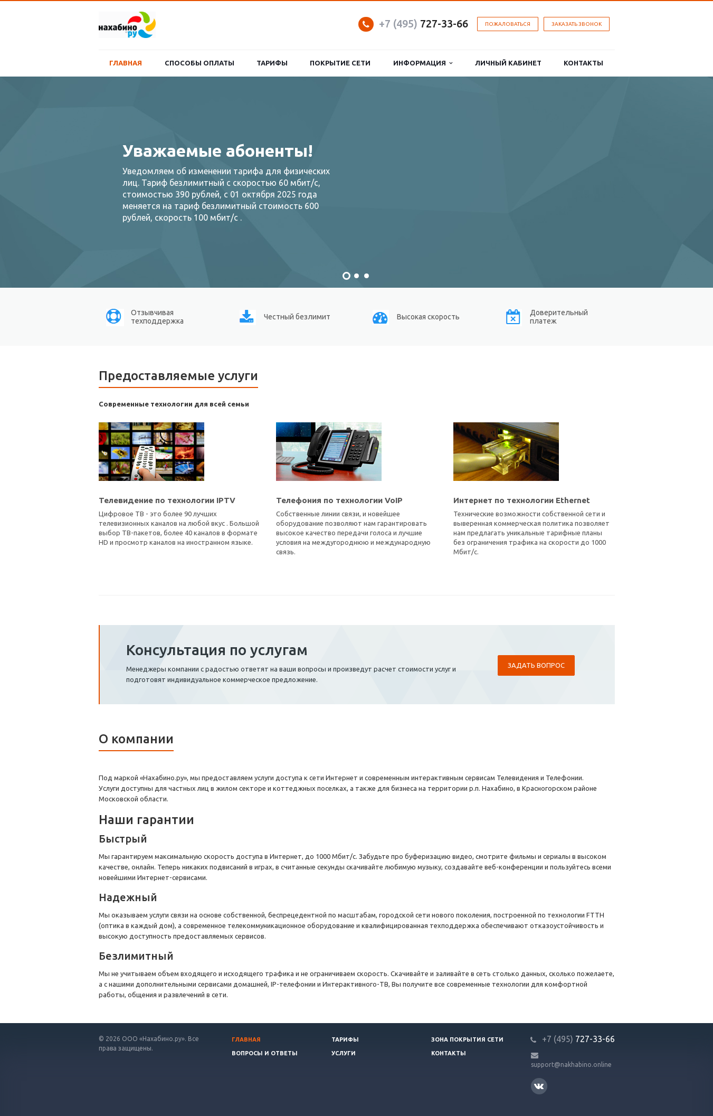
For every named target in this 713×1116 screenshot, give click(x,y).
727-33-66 (423, 23)
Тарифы (272, 63)
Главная (125, 63)
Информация (422, 63)
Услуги (343, 1053)
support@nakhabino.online (571, 1064)
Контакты (583, 63)
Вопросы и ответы (265, 1053)
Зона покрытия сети (467, 1039)
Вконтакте (539, 1085)
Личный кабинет (508, 63)
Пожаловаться (507, 24)
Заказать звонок (577, 24)
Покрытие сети (340, 63)
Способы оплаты (199, 63)
